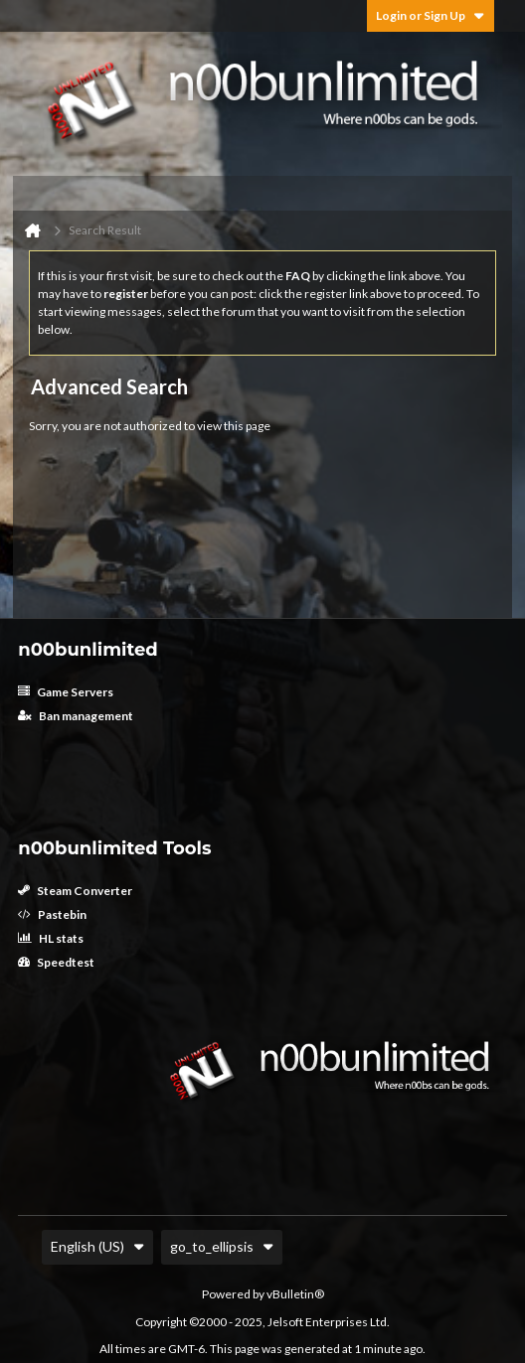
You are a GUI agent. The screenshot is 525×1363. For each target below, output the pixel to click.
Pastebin (52, 914)
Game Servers (65, 691)
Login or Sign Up (430, 15)
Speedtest (56, 962)
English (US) (97, 1246)
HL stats (51, 938)
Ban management (75, 715)
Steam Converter (75, 890)
